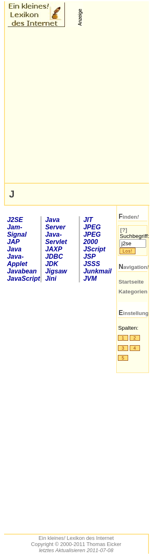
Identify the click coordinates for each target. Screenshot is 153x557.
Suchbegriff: (134, 236)
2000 (92, 238)
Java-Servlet (56, 238)
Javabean (22, 271)
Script (94, 249)
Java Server (55, 223)
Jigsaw (56, 271)
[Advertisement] (76, 105)
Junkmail (97, 271)
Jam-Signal (17, 231)
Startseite (131, 282)
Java (14, 249)
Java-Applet (17, 260)
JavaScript (22, 278)
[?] (123, 230)
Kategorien (132, 291)
